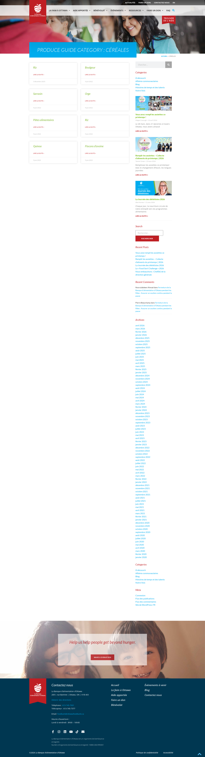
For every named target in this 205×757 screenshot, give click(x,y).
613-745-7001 (68, 705)
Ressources (136, 10)
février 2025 (140, 369)
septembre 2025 (142, 347)
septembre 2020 (142, 532)
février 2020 (140, 554)
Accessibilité (168, 752)
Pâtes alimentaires (43, 119)
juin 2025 (139, 356)
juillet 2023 (140, 429)
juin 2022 (139, 466)
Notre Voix (140, 90)
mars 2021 (140, 513)
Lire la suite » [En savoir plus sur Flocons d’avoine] (90, 153)
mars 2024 (140, 403)
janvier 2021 (141, 519)
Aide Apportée (81, 10)
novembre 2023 (142, 416)
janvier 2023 (141, 444)
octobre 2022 (141, 454)
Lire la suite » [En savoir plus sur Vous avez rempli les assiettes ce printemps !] (141, 131)
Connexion (140, 595)
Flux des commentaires (145, 601)
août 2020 (140, 535)
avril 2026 (139, 325)
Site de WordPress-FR (145, 605)
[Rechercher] (168, 64)
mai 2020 (139, 544)
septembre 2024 (142, 385)
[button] (173, 10)
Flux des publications (144, 598)
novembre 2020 (142, 526)
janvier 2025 (141, 372)
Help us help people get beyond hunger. (102, 642)
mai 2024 (139, 397)
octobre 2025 (141, 344)
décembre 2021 (142, 485)
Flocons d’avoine (94, 146)
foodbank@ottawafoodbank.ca (70, 714)
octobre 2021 (141, 491)
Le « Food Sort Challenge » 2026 (149, 268)
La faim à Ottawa (59, 10)
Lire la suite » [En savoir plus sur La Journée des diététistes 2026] (141, 216)
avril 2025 (139, 363)
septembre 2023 (142, 422)
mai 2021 (139, 507)
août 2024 (140, 388)
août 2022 (140, 460)
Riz (35, 67)
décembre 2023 (142, 413)
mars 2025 (140, 366)
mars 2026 (140, 328)
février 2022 (140, 479)
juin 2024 (139, 394)
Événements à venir (155, 685)
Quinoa (37, 146)
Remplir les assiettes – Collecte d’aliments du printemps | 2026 (149, 156)
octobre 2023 (141, 419)
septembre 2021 (142, 494)
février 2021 (140, 516)
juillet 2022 (140, 463)
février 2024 (140, 407)
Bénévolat (100, 10)
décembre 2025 (142, 338)
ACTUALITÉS (130, 2)
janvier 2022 (141, 482)
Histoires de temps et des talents (150, 87)
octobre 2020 (141, 529)
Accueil (164, 56)
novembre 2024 (142, 378)
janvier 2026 (141, 335)
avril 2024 (139, 400)
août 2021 (140, 497)
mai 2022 (139, 469)
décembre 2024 (142, 375)
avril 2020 (139, 548)
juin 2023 (139, 432)
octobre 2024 (141, 382)
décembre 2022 (142, 447)
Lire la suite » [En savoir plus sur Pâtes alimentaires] (38, 127)
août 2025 (140, 350)
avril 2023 (139, 438)
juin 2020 (139, 541)
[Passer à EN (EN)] (174, 2)
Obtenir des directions (61, 700)
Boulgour (90, 67)
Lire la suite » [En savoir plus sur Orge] (90, 101)
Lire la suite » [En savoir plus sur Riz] (38, 75)
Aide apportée (119, 695)
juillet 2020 (140, 538)
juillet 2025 (140, 353)
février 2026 (140, 331)
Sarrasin (37, 93)
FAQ (168, 10)
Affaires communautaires (146, 81)
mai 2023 (139, 435)
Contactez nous (161, 2)
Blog (137, 84)
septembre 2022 (142, 457)
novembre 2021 (142, 488)
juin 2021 (139, 504)
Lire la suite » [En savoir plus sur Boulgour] (90, 75)
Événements (118, 10)
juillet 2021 (140, 501)
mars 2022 (140, 475)
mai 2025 (139, 360)
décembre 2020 (142, 522)
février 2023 (140, 441)
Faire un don (144, 2)
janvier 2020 (141, 557)
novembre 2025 (142, 341)
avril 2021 (139, 510)
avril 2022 (139, 472)
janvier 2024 (141, 410)
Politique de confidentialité (147, 752)
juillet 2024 (140, 391)
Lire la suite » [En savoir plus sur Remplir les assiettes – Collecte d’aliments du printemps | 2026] (141, 175)
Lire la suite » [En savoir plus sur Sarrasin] (38, 101)
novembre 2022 (142, 450)
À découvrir (140, 78)
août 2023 (140, 425)
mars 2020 (140, 551)
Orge (87, 93)
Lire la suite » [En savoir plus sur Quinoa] (38, 153)
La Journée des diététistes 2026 (150, 199)
